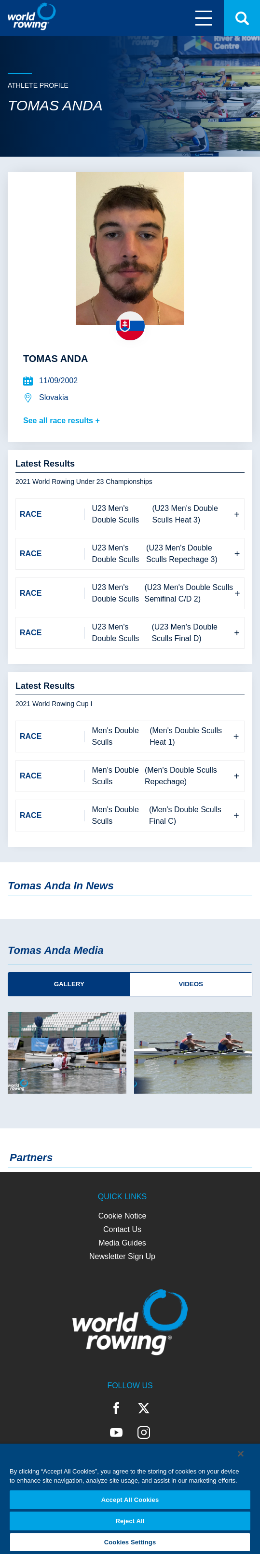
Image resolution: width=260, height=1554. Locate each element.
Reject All (129, 1521)
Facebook (116, 1408)
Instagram (143, 1432)
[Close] (241, 1454)
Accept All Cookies (130, 1499)
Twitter (143, 1408)
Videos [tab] (191, 984)
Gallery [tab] (69, 984)
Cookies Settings (130, 1542)
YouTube (116, 1432)
